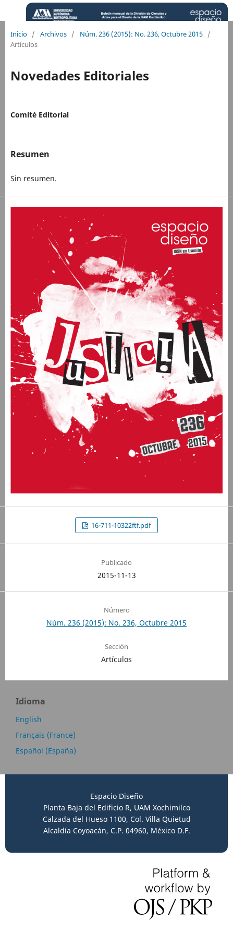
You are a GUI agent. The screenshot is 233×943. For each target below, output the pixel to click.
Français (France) (46, 735)
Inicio (18, 34)
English (29, 719)
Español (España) (46, 751)
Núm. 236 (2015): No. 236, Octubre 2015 (141, 34)
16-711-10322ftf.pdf (120, 525)
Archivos (53, 34)
